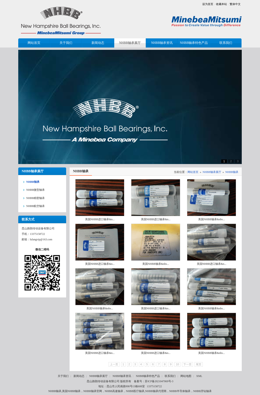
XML (199, 376)
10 (177, 364)
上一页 (114, 364)
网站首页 (192, 172)
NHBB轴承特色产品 (148, 376)
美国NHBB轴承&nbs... (211, 219)
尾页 (198, 364)
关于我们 (63, 376)
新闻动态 (78, 376)
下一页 (187, 364)
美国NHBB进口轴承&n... (100, 219)
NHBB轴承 (231, 172)
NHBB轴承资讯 (121, 376)
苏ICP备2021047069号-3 (159, 381)
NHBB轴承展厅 (212, 172)
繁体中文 (235, 4)
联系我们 (170, 376)
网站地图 (185, 376)
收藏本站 (221, 4)
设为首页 (207, 4)
